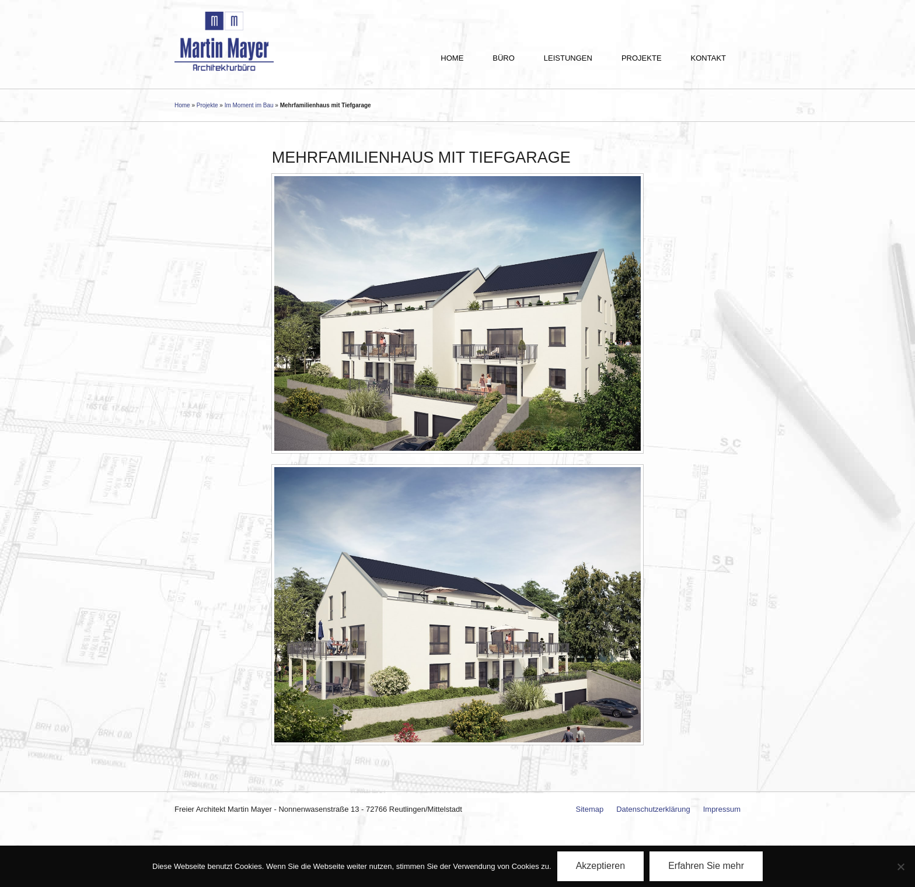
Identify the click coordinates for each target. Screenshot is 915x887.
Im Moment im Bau (249, 105)
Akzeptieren (601, 866)
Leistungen (568, 58)
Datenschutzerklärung (653, 809)
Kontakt (708, 58)
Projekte (641, 58)
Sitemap (590, 809)
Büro (504, 58)
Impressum (722, 809)
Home (452, 58)
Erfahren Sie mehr (706, 866)
